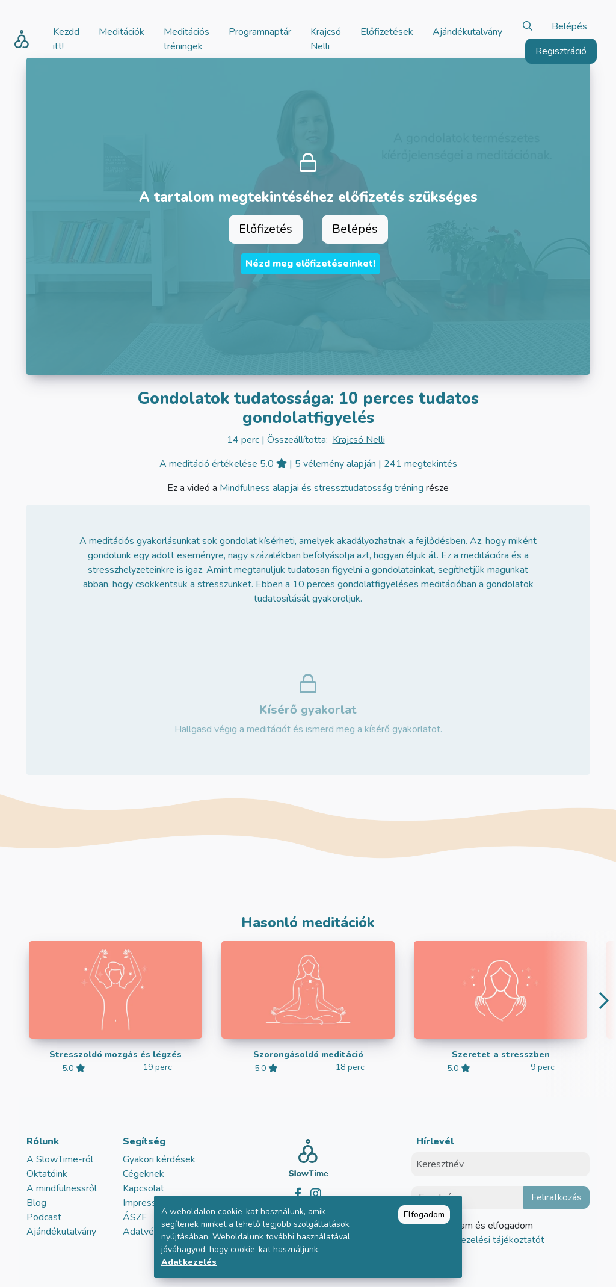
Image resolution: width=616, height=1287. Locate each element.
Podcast (43, 1217)
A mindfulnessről (61, 1188)
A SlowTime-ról (59, 1159)
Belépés (569, 26)
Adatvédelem (151, 1231)
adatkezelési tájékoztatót (489, 1240)
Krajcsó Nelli (359, 439)
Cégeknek (143, 1174)
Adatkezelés (189, 1262)
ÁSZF (135, 1217)
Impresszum (148, 1202)
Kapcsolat (143, 1188)
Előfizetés (265, 229)
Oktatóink (46, 1174)
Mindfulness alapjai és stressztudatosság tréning (322, 488)
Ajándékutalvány (61, 1231)
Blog (36, 1202)
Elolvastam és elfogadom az (485, 1233)
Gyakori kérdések (159, 1159)
